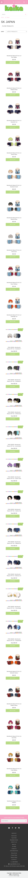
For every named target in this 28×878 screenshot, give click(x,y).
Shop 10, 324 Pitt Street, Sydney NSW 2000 (14, 866)
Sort (2, 31)
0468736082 (14, 862)
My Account (16, 2)
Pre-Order (12, 354)
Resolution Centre (14, 840)
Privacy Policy (14, 855)
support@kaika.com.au (14, 864)
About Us (14, 844)
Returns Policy (14, 857)
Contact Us (14, 848)
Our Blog (14, 846)
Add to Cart (12, 62)
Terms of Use (14, 853)
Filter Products (8, 26)
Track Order (14, 837)
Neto (18, 875)
